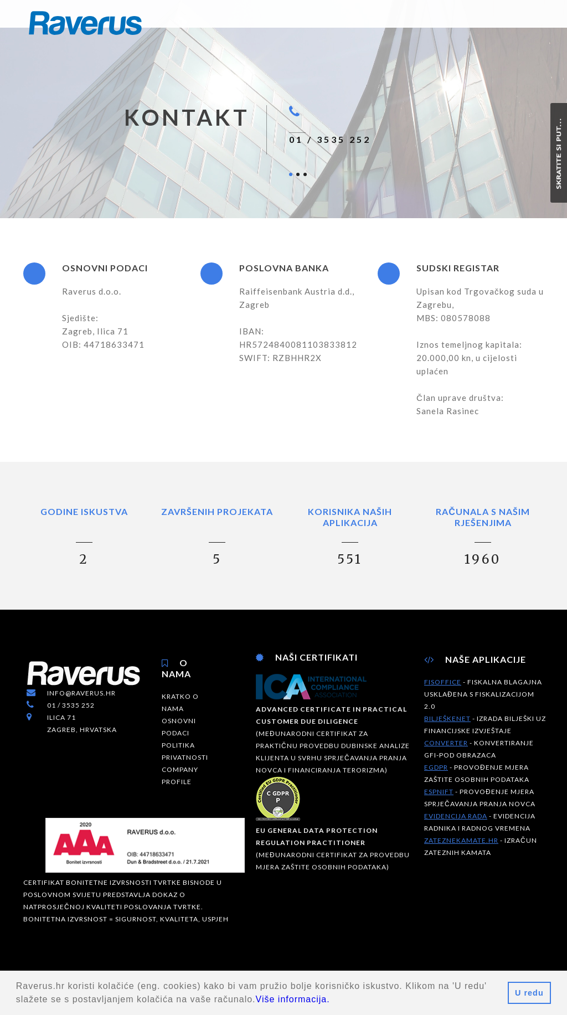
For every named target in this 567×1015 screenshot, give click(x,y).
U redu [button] (529, 992)
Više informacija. (293, 999)
